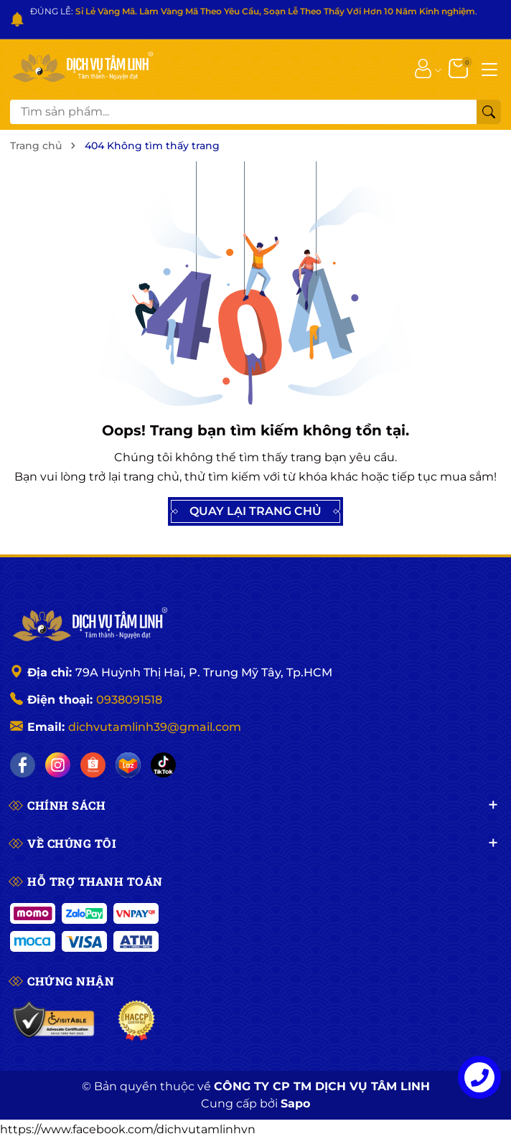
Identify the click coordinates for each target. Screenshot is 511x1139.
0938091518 (129, 699)
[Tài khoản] (423, 68)
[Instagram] (57, 765)
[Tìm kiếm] (489, 112)
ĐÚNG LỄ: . (253, 11)
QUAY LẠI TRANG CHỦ (255, 511)
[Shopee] (93, 765)
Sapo (295, 1103)
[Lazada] (128, 765)
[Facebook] (22, 765)
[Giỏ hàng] (460, 68)
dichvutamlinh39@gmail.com (154, 727)
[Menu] (489, 68)
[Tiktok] (163, 765)
